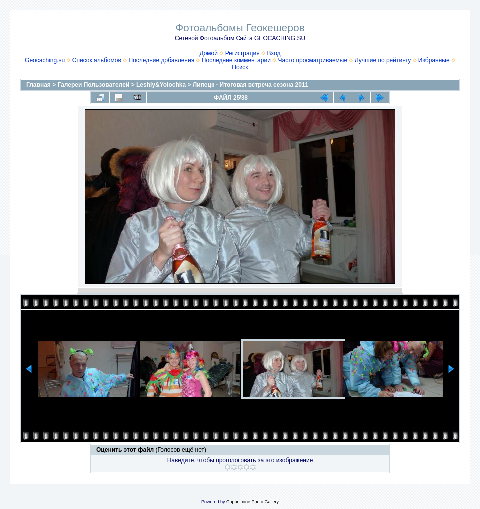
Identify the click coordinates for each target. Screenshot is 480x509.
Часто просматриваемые (313, 60)
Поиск (240, 67)
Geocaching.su (45, 60)
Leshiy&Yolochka (161, 84)
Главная (38, 84)
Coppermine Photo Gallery (252, 501)
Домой (208, 53)
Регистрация (242, 53)
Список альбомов (96, 60)
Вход (273, 53)
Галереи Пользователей (94, 84)
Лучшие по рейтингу (383, 60)
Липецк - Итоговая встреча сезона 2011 (250, 84)
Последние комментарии (236, 60)
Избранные (434, 60)
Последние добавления (162, 60)
